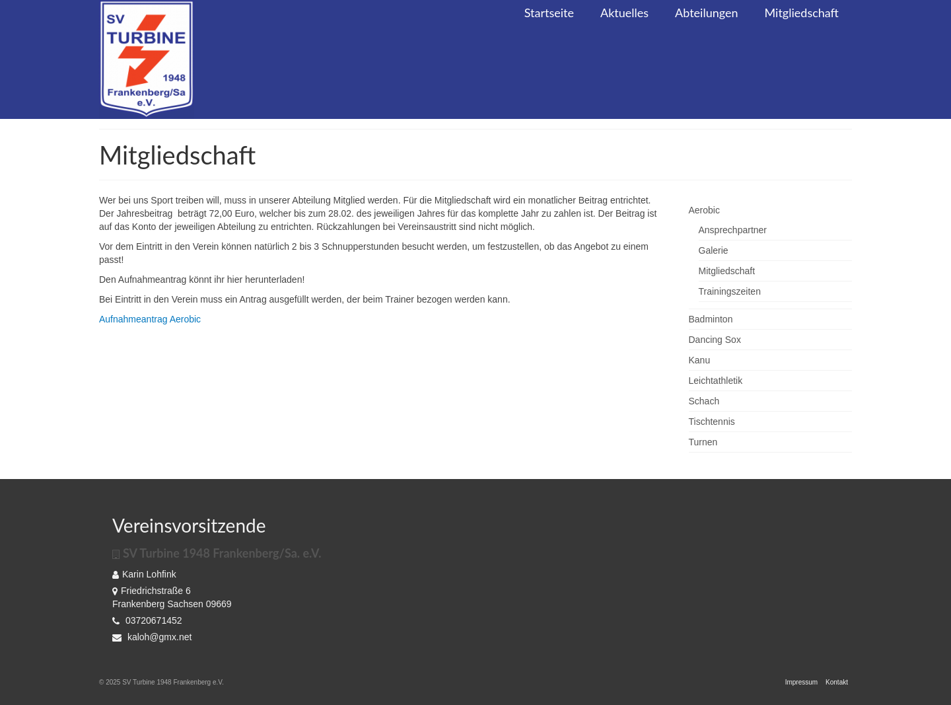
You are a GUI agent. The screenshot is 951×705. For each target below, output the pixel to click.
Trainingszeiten (730, 291)
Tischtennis (712, 421)
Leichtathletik (716, 380)
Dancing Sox (715, 339)
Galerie (713, 250)
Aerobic (704, 210)
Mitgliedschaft (727, 271)
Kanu (700, 360)
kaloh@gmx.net (152, 637)
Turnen (703, 442)
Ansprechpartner (733, 230)
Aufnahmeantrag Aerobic (150, 319)
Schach (704, 401)
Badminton (711, 319)
